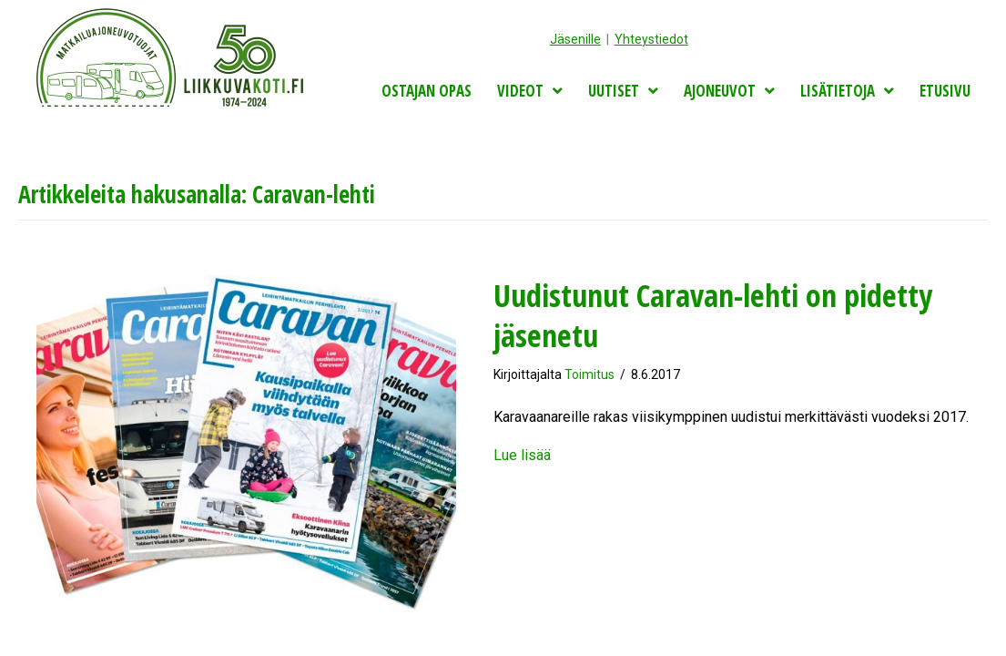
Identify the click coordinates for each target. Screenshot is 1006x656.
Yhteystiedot (651, 39)
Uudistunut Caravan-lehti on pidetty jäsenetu (712, 315)
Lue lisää (522, 455)
